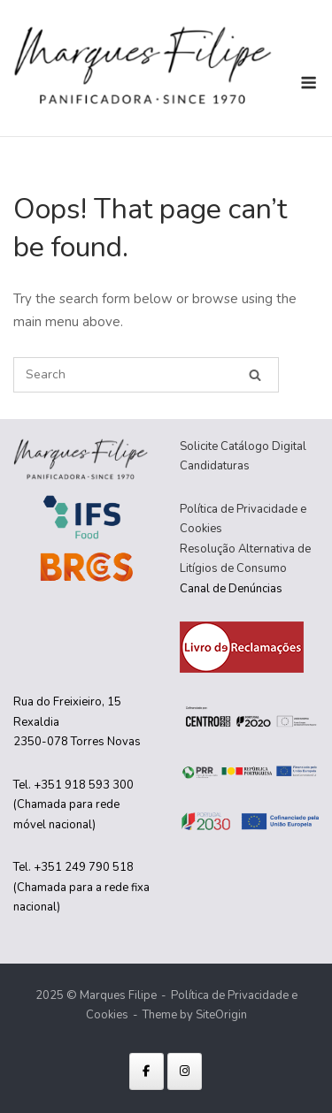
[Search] (255, 375)
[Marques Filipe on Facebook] (146, 1071)
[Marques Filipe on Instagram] (184, 1071)
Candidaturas (215, 466)
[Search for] (146, 375)
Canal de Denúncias (231, 589)
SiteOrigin (221, 1015)
